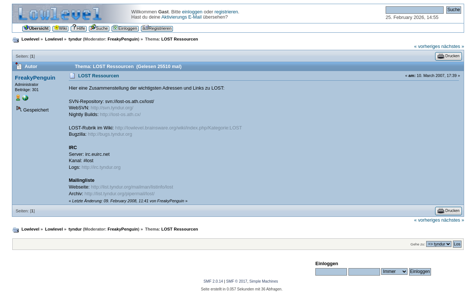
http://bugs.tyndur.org (110, 134)
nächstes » (452, 46)
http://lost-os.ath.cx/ (120, 114)
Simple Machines (264, 281)
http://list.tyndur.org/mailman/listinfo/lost (132, 187)
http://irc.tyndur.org (100, 167)
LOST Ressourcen (98, 75)
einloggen (192, 12)
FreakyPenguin (122, 39)
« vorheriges (427, 46)
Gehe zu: (418, 244)
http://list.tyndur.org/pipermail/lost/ (119, 193)
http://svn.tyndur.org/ (112, 107)
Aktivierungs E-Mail (181, 17)
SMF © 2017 (236, 281)
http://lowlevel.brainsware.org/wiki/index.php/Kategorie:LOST (178, 128)
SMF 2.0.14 (213, 281)
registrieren (226, 12)
